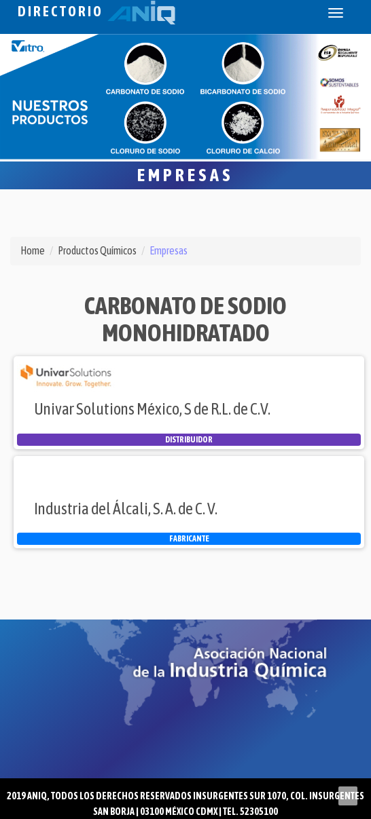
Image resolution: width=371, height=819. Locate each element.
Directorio (96, 11)
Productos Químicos (97, 250)
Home (32, 250)
